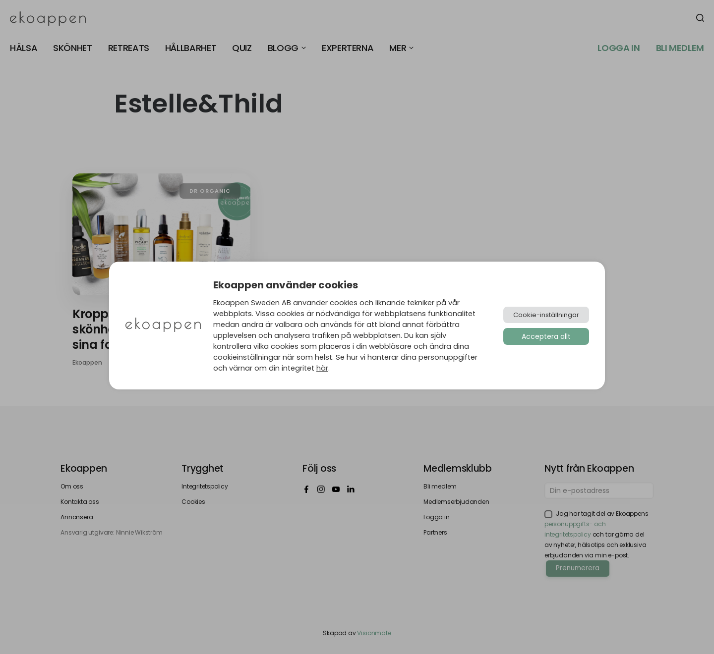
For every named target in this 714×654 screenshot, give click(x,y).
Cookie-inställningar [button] (546, 315)
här (322, 368)
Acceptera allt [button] (546, 336)
